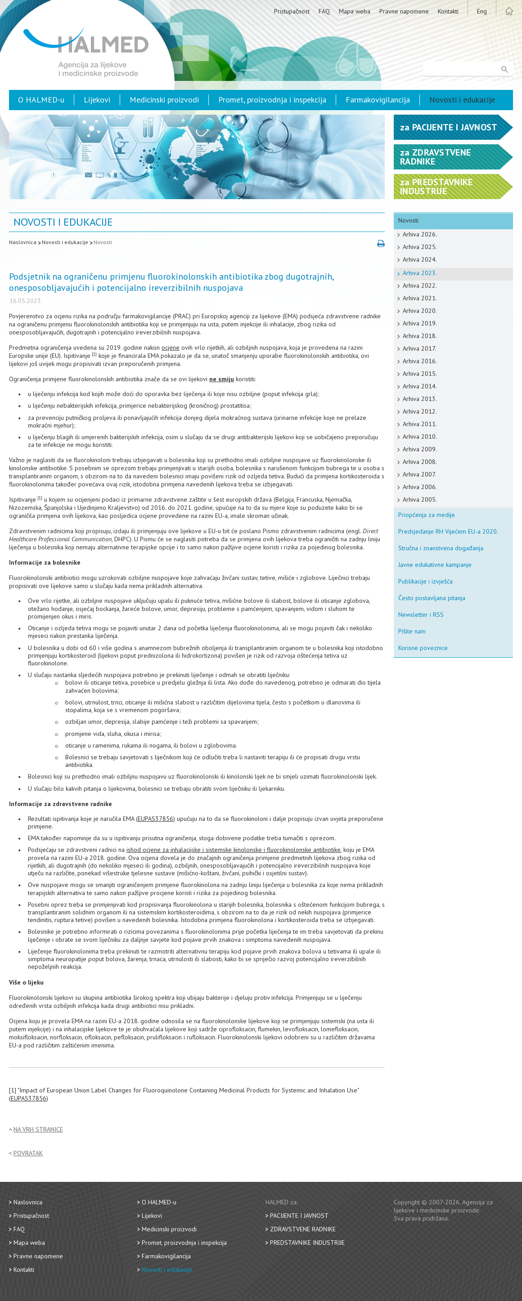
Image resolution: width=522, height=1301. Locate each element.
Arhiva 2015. (420, 374)
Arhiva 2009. (420, 449)
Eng (482, 11)
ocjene (171, 347)
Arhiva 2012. (420, 411)
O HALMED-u (41, 99)
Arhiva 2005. (420, 499)
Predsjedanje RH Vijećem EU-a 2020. (448, 531)
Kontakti (448, 11)
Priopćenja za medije (426, 515)
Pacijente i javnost (299, 1216)
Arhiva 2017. (419, 348)
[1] (94, 354)
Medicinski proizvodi (164, 99)
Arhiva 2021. (420, 298)
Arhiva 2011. (420, 424)
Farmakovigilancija (378, 99)
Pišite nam (412, 631)
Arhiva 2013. (420, 399)
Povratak (28, 1153)
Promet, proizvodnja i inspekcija (272, 99)
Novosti (103, 242)
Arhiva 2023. (420, 273)
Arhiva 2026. (420, 234)
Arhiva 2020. (420, 311)
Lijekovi (97, 99)
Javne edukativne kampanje (435, 565)
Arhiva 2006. (420, 487)
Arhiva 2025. (420, 247)
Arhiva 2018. (420, 336)
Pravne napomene (404, 11)
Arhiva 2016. (420, 361)
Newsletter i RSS (421, 614)
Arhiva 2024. (420, 259)
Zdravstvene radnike (303, 1229)
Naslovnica (22, 242)
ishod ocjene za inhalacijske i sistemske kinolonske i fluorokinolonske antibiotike (233, 850)
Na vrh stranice (38, 1129)
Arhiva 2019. (420, 323)
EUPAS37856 (155, 819)
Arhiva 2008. (420, 462)
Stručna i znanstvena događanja (440, 548)
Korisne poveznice (423, 648)
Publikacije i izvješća (425, 581)
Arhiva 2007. (419, 474)
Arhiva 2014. (420, 386)
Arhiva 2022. (420, 285)
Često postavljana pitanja (431, 598)
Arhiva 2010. (420, 436)
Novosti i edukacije (462, 99)
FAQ (324, 11)
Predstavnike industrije (307, 1243)
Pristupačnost (292, 11)
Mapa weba (354, 11)
